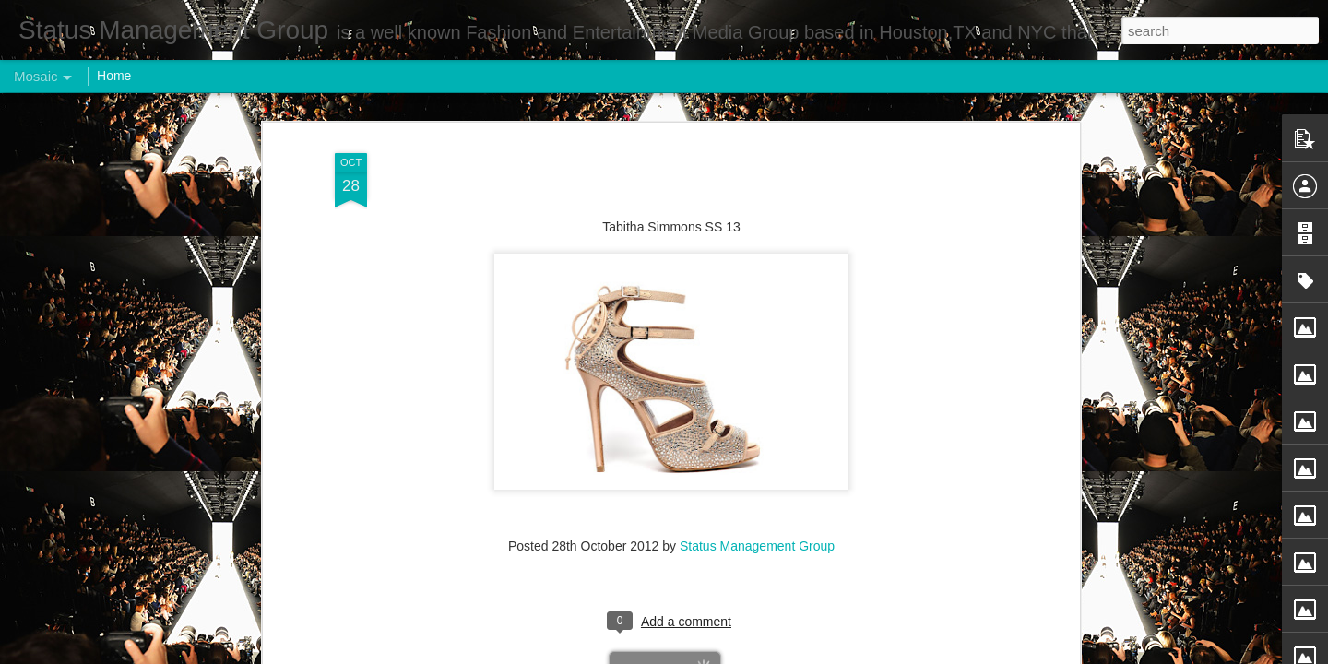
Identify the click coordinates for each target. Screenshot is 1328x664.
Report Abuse (776, 653)
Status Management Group (757, 437)
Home (114, 75)
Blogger (722, 653)
